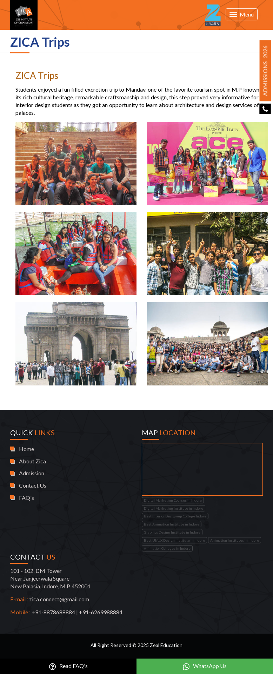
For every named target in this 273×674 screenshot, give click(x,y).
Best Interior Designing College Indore (175, 516)
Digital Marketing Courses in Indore (173, 500)
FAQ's (26, 497)
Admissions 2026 (265, 70)
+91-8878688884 (53, 612)
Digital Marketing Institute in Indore (173, 508)
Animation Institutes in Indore (234, 540)
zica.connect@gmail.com (59, 599)
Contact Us (32, 485)
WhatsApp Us (205, 666)
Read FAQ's (68, 666)
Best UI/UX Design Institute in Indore (174, 540)
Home (26, 448)
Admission (31, 473)
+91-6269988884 (100, 612)
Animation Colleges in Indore (167, 548)
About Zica (32, 461)
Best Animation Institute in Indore (171, 524)
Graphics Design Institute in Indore (172, 532)
